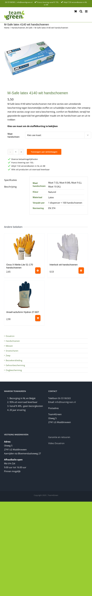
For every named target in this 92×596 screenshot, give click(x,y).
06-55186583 (10, 2)
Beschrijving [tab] (10, 186)
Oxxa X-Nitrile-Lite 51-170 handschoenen (19, 266)
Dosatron (10, 336)
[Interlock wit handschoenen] (68, 247)
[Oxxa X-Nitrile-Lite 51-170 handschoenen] (24, 247)
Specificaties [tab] (10, 180)
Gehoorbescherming (15, 365)
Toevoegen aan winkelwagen (44, 152)
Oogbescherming (14, 370)
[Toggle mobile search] (81, 11)
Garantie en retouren (59, 437)
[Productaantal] (16, 152)
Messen (9, 345)
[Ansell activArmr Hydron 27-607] (24, 294)
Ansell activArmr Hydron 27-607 (22, 312)
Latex (51, 197)
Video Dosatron (56, 443)
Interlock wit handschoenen (64, 264)
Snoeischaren (12, 350)
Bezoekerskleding (14, 360)
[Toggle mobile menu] (86, 11)
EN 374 (51, 208)
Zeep (8, 355)
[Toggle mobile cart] (75, 11)
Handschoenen (13, 341)
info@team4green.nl (24, 2)
